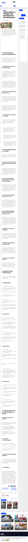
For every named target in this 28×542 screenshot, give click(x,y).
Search (21, 10)
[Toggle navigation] (14, 6)
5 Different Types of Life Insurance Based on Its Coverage (23, 22)
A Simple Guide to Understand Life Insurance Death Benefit (20, 519)
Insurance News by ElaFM (4, 525)
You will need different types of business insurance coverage (13, 489)
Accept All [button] (7, 540)
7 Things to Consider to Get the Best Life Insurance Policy (23, 30)
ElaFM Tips (4, 10)
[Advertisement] (9, 45)
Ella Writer (3, 506)
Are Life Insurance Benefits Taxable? (19, 527)
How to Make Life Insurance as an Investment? (22, 36)
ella (7, 19)
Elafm (14, 1)
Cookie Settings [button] (3, 540)
